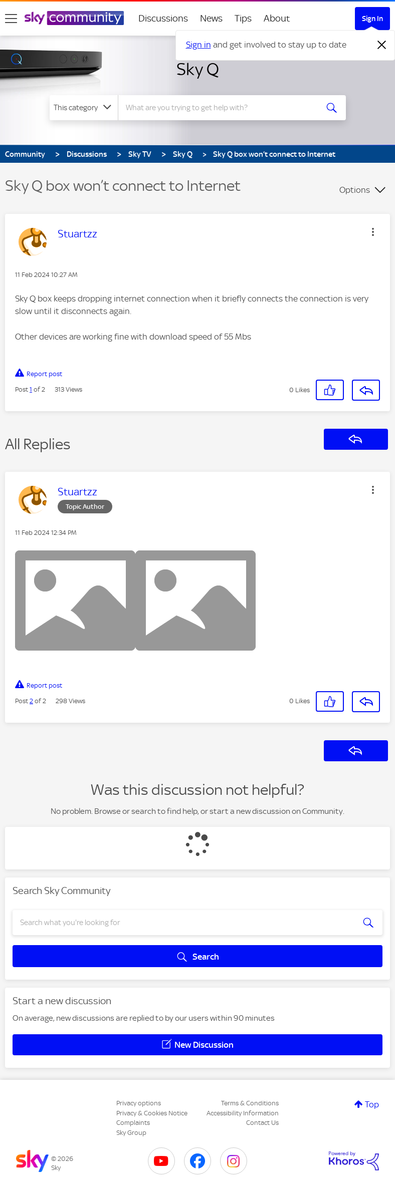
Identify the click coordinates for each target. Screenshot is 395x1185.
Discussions (163, 18)
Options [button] (354, 190)
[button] (373, 232)
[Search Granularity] (84, 107)
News (211, 18)
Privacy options (138, 1103)
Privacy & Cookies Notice (151, 1113)
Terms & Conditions (250, 1103)
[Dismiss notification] (382, 45)
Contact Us (262, 1122)
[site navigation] (11, 19)
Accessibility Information (243, 1113)
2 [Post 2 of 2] (31, 701)
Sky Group (131, 1132)
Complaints (133, 1122)
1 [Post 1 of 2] (31, 389)
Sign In (372, 18)
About (277, 18)
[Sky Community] (74, 18)
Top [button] (372, 1104)
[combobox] (220, 107)
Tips (243, 18)
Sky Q (197, 69)
